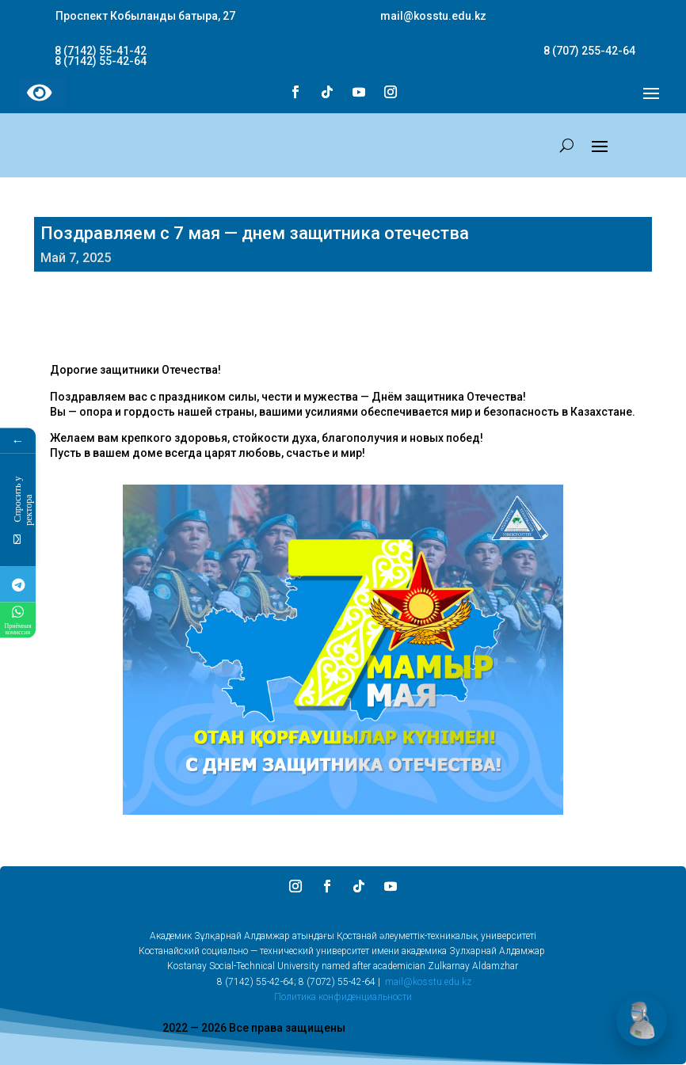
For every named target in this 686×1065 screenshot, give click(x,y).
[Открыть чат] (641, 1020)
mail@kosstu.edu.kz (428, 981)
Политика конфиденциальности (343, 996)
